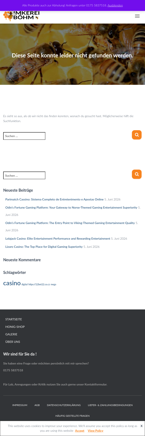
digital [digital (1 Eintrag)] (24, 284)
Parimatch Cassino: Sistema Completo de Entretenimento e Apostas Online (54, 199)
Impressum (19, 405)
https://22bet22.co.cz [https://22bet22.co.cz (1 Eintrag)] (39, 284)
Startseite (13, 319)
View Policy (95, 430)
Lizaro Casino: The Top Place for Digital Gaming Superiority (44, 246)
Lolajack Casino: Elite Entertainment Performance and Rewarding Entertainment (57, 238)
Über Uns (12, 341)
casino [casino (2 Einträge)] (12, 283)
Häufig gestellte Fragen (72, 415)
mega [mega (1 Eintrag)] (53, 284)
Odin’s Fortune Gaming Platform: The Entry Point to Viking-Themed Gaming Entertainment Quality (70, 223)
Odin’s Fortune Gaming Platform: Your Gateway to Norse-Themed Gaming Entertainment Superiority (71, 207)
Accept (79, 430)
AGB (37, 405)
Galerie (11, 334)
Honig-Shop (15, 326)
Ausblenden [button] (115, 5)
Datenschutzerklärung (64, 405)
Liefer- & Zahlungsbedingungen (110, 405)
